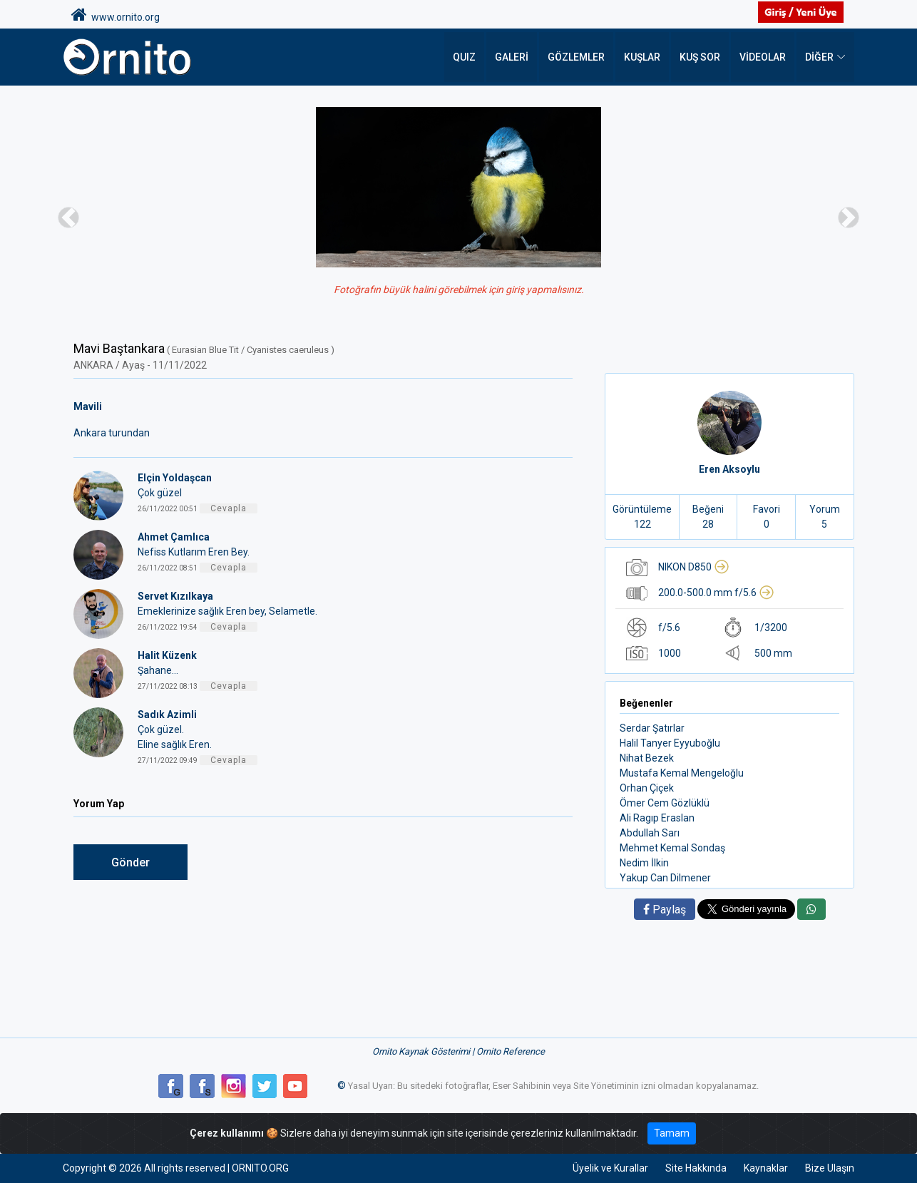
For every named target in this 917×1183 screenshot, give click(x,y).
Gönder (130, 862)
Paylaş (664, 909)
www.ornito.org (115, 15)
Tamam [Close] (672, 1133)
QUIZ (464, 57)
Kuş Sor (700, 57)
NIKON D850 (693, 567)
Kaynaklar (766, 1168)
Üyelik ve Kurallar (610, 1168)
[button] (69, 217)
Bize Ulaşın (829, 1168)
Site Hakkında (696, 1168)
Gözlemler (576, 57)
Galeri (511, 57)
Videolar (762, 57)
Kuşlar (642, 57)
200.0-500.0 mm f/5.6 (716, 592)
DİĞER (819, 57)
